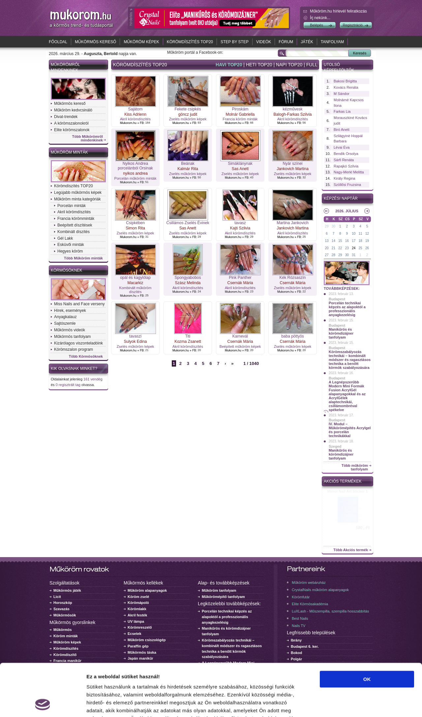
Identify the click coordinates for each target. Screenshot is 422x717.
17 (353, 241)
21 (333, 248)
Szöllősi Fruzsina (347, 185)
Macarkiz (135, 283)
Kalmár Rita (187, 168)
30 (333, 226)
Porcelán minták (71, 205)
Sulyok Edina (135, 341)
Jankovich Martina (293, 168)
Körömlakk (137, 609)
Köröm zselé (138, 597)
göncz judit (187, 114)
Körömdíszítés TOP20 (190, 42)
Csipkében (135, 223)
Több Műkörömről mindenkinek (87, 138)
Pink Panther (240, 277)
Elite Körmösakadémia (310, 604)
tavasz (240, 223)
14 (333, 241)
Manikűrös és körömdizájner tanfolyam (341, 333)
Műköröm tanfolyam (219, 590)
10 (353, 233)
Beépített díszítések (74, 225)
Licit (57, 597)
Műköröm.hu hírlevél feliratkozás (338, 11)
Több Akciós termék (350, 550)
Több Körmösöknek (86, 356)
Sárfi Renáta (344, 160)
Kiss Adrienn (135, 114)
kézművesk (292, 109)
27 (326, 255)
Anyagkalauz (65, 316)
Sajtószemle (64, 323)
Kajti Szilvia (240, 228)
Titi (188, 336)
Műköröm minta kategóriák (77, 199)
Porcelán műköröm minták (135, 178)
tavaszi (135, 336)
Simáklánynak (240, 163)
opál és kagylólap (135, 277)
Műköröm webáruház (309, 582)
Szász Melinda (187, 283)
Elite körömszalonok (71, 130)
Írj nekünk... (320, 17)
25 (360, 248)
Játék (307, 42)
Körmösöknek (66, 270)
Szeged (335, 446)
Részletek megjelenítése (375, 704)
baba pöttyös (292, 336)
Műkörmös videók (69, 330)
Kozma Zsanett (187, 341)
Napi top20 (289, 64)
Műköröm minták (69, 152)
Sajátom (135, 109)
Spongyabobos (187, 277)
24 (353, 248)
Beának (188, 163)
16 (347, 241)
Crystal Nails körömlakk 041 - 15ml (347, 493)
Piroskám (240, 109)
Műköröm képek (141, 42)
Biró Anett (341, 130)
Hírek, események (70, 310)
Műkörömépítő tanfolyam (223, 597)
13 (326, 241)
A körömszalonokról (71, 123)
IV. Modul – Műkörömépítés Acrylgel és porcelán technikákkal (350, 430)
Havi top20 (229, 64)
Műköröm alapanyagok (147, 590)
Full (311, 64)
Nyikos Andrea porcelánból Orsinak (135, 165)
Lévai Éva (341, 147)
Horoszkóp (62, 603)
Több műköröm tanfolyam (355, 467)
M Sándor (341, 94)
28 (333, 255)
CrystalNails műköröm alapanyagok (320, 590)
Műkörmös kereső (95, 42)
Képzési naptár (341, 198)
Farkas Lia (342, 111)
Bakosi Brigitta (345, 81)
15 (340, 241)
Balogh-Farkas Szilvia (292, 114)
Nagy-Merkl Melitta (349, 172)
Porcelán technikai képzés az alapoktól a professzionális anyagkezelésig (347, 309)
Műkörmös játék (67, 590)
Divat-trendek (65, 116)
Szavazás (61, 609)
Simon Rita (135, 228)
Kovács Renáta (346, 87)
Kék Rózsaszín (292, 277)
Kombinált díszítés (73, 231)
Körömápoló (138, 603)
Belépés (316, 25)
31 (353, 255)
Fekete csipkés (187, 109)
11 (360, 233)
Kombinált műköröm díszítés (135, 290)
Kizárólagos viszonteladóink (78, 343)
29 (326, 226)
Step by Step (235, 42)
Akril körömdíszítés (74, 212)
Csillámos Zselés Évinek (187, 223)
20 (326, 248)
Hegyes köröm (70, 251)
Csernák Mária (240, 283)
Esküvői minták (70, 244)
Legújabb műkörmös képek (78, 192)
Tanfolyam (332, 42)
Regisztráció (353, 25)
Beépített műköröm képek (240, 346)
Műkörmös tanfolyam (72, 336)
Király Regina (344, 178)
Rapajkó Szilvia (346, 166)
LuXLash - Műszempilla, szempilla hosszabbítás (330, 611)
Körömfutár (301, 597)
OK (367, 630)
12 (367, 233)
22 (340, 248)
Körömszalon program (73, 349)
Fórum (286, 42)
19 (367, 241)
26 (367, 248)
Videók (263, 42)
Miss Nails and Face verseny (79, 304)
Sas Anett (240, 168)
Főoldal (58, 42)
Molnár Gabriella (240, 114)
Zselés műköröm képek (188, 119)
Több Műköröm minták (83, 258)
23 (347, 248)
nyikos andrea (135, 173)
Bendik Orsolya (346, 154)
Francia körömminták (75, 218)
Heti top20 (259, 64)
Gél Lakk (65, 238)
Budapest (337, 299)
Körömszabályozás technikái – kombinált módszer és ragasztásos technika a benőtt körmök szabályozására (350, 360)
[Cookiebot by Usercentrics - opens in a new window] (43, 704)
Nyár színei (292, 163)
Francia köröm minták (240, 119)
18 (360, 241)
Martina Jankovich (293, 223)
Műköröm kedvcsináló (73, 110)
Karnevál (240, 336)
